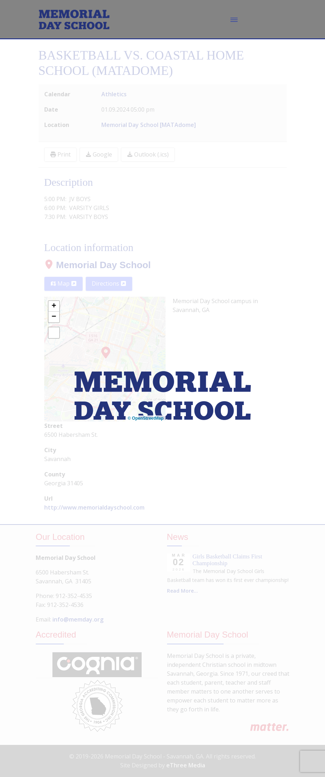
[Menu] (234, 19)
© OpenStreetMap (146, 418)
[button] (54, 306)
